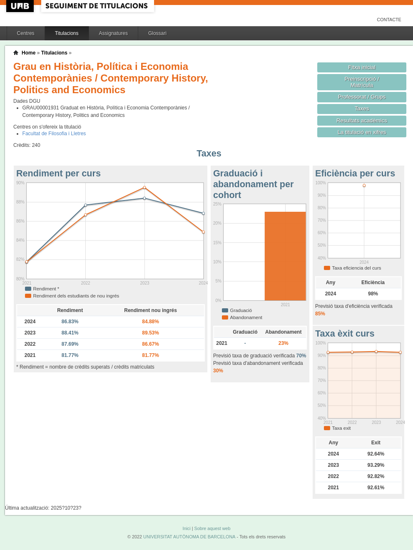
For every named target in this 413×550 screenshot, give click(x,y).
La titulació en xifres (362, 132)
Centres (26, 33)
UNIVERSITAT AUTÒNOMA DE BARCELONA (189, 536)
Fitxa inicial (361, 67)
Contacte (389, 19)
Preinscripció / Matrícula (362, 82)
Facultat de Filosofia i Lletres (54, 133)
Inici (186, 528)
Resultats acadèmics (361, 120)
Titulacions (67, 33)
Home (28, 53)
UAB (21, 6)
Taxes (362, 108)
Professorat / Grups (362, 97)
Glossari (157, 33)
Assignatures (113, 33)
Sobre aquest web (212, 528)
